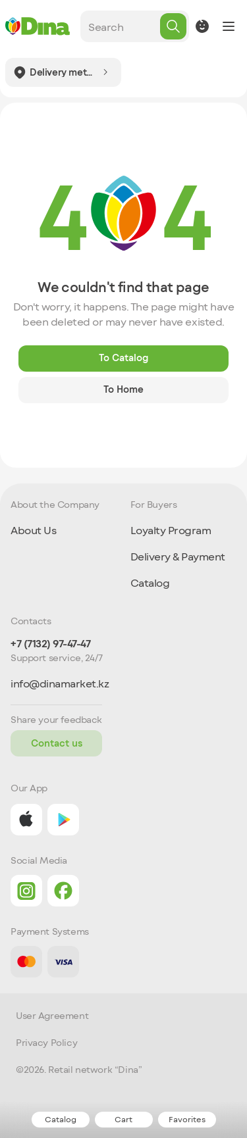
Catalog (150, 582)
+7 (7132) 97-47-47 (50, 643)
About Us (33, 530)
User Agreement (52, 1015)
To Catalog (123, 357)
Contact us (56, 743)
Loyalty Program (170, 530)
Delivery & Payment (177, 556)
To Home (123, 389)
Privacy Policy (46, 1042)
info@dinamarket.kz (60, 683)
